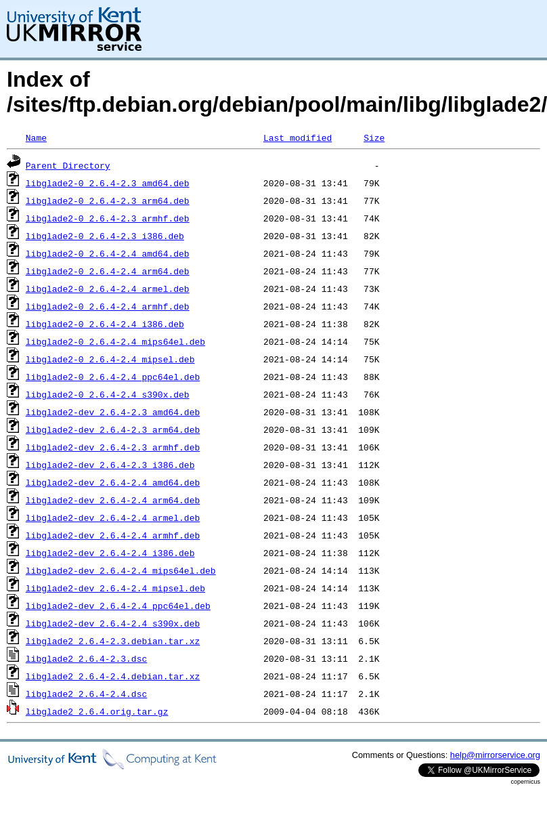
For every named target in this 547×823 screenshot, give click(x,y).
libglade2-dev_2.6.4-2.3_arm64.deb (113, 429)
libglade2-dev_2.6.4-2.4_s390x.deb (113, 623)
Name (36, 137)
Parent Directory (68, 165)
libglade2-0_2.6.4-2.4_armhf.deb (108, 306)
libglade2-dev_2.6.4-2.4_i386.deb (110, 553)
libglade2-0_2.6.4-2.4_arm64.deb (108, 271)
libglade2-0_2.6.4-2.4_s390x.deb (108, 394)
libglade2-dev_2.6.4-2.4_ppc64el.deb (118, 605)
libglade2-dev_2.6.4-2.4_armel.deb (113, 517)
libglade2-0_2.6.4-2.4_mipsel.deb (110, 359)
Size (374, 137)
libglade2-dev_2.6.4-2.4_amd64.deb (113, 482)
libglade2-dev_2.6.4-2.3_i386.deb (110, 465)
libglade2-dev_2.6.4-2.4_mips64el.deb (121, 570)
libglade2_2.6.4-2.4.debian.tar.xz (113, 676)
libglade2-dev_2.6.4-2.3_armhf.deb (113, 447)
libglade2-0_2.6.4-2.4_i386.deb (105, 324)
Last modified (297, 137)
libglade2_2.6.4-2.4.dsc (86, 694)
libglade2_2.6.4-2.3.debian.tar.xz (113, 641)
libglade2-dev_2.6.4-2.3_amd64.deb (113, 412)
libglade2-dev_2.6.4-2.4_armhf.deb (113, 535)
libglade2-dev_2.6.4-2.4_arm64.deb (113, 500)
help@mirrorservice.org (495, 755)
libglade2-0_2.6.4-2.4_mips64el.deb (115, 341)
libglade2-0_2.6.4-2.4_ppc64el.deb (113, 377)
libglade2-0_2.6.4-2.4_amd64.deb (108, 253)
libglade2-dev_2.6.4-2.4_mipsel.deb (115, 588)
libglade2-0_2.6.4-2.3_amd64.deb (108, 183)
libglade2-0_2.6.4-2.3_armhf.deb (108, 218)
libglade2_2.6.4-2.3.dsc (86, 658)
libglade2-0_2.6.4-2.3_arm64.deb (108, 200)
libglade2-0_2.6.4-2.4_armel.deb (108, 288)
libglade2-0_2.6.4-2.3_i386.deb (105, 236)
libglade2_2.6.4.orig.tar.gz (97, 711)
